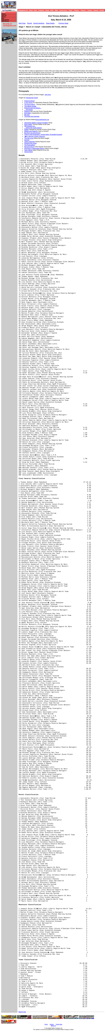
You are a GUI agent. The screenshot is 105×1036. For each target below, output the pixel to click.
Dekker (26, 129)
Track (70, 10)
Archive (52, 1024)
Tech (35, 10)
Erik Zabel (27, 113)
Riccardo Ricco (29, 147)
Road (47, 10)
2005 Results (5, 21)
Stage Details (50, 23)
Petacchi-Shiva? (29, 101)
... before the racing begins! (33, 128)
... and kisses (28, 110)
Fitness (83, 10)
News (31, 10)
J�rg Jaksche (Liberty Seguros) (34, 136)
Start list (4, 15)
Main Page (22, 23)
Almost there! (28, 152)
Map (3, 18)
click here (48, 94)
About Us (53, 1025)
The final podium (29, 104)
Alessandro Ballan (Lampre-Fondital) (36, 123)
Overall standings (38, 23)
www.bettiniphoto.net (42, 119)
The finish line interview (31, 116)
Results (29, 23)
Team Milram (28, 150)
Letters (90, 10)
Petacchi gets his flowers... (32, 108)
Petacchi (27, 111)
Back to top (22, 1012)
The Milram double (30, 106)
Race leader (28, 124)
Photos (76, 10)
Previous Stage (63, 23)
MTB (52, 10)
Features (41, 10)
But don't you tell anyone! (32, 133)
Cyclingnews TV (23, 10)
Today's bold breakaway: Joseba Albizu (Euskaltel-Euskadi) (43, 134)
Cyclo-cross (63, 10)
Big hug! (27, 115)
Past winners (5, 19)
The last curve (28, 138)
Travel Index (59, 1024)
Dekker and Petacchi (31, 131)
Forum (102, 10)
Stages (4, 14)
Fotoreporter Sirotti (32, 98)
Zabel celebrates (29, 142)
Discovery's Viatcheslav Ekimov (34, 148)
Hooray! (26, 140)
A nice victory (28, 102)
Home (3, 12)
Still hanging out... (30, 126)
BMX (56, 10)
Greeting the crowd (30, 143)
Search (96, 10)
